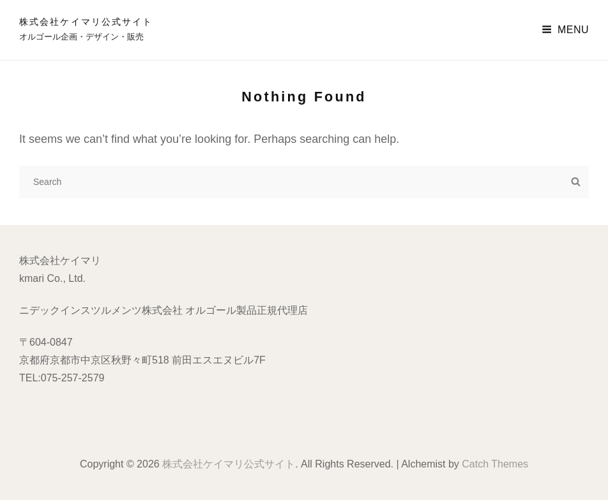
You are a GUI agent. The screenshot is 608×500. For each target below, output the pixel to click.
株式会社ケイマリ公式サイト (86, 22)
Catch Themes (495, 464)
